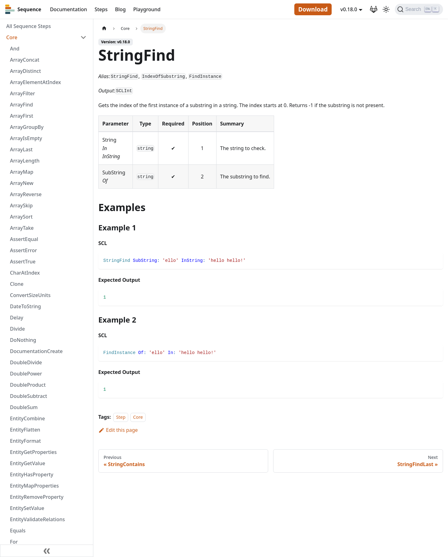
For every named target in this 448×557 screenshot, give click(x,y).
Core (11, 37)
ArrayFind (21, 104)
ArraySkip (21, 205)
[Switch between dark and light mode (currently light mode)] (386, 9)
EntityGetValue (27, 463)
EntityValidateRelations (37, 519)
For (14, 541)
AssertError (23, 250)
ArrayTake (22, 227)
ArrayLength (25, 160)
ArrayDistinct (25, 71)
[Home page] (104, 28)
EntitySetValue (27, 508)
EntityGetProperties (33, 452)
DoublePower (26, 373)
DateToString (25, 306)
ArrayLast (21, 149)
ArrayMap (21, 171)
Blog (120, 9)
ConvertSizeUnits (30, 295)
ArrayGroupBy (27, 127)
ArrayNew (22, 183)
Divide (17, 328)
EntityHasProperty (31, 474)
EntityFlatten (25, 429)
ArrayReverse (26, 194)
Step (120, 417)
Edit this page (118, 430)
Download (313, 9)
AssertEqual (24, 239)
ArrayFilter (22, 93)
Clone (16, 284)
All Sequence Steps (28, 26)
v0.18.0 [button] (348, 9)
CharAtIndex (25, 272)
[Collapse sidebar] (46, 551)
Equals (18, 530)
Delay (16, 317)
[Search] (419, 9)
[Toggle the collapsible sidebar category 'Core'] (83, 37)
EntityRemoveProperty (36, 496)
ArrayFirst (21, 115)
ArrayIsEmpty (26, 138)
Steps (101, 9)
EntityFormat (25, 440)
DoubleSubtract (28, 396)
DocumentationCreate (36, 351)
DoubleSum (24, 407)
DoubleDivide (26, 362)
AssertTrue (22, 261)
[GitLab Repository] (373, 9)
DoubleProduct (28, 384)
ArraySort (21, 216)
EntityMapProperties (34, 485)
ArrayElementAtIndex (35, 82)
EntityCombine (27, 418)
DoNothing (23, 340)
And (14, 48)
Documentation (68, 9)
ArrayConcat (24, 59)
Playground (147, 9)
